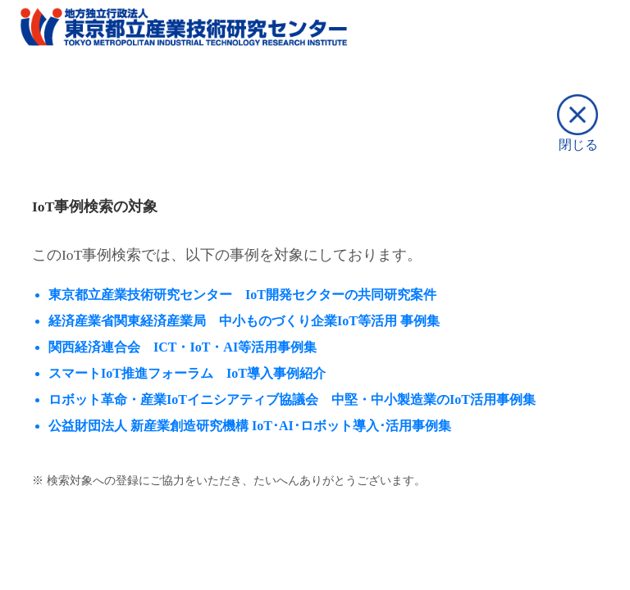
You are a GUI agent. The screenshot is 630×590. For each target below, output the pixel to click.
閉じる (577, 123)
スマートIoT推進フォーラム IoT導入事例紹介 (187, 373)
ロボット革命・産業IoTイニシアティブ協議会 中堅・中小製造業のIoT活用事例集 (292, 399)
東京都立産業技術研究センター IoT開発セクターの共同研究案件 (242, 295)
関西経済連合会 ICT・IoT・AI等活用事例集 (182, 347)
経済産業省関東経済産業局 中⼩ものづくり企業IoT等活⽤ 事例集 (244, 321)
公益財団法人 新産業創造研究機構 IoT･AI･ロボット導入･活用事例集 (249, 426)
